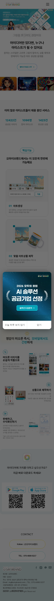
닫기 (39, 325)
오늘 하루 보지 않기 (15, 325)
